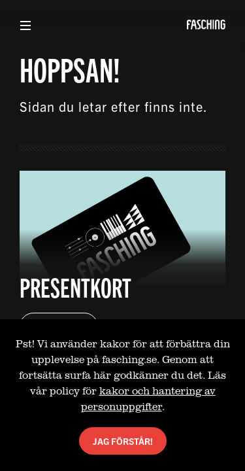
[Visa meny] (25, 25)
